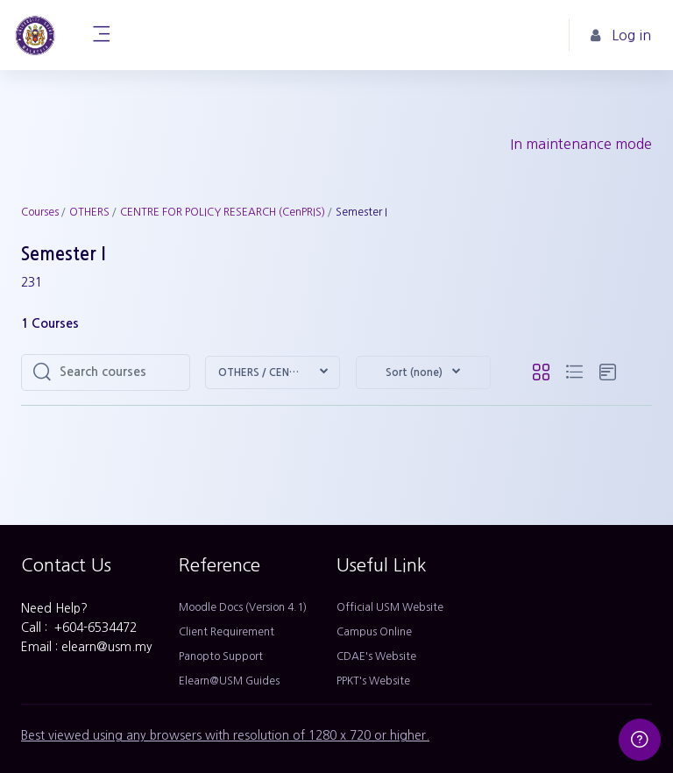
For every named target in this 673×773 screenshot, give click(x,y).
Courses (40, 212)
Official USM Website (389, 607)
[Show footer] (640, 740)
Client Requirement (226, 632)
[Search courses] (119, 372)
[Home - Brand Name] (35, 35)
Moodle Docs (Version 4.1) (243, 607)
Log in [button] (621, 35)
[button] (272, 373)
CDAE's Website (376, 656)
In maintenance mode (581, 144)
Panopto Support (221, 656)
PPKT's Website (373, 681)
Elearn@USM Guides (229, 681)
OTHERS (89, 212)
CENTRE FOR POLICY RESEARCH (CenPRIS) (222, 212)
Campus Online (374, 632)
